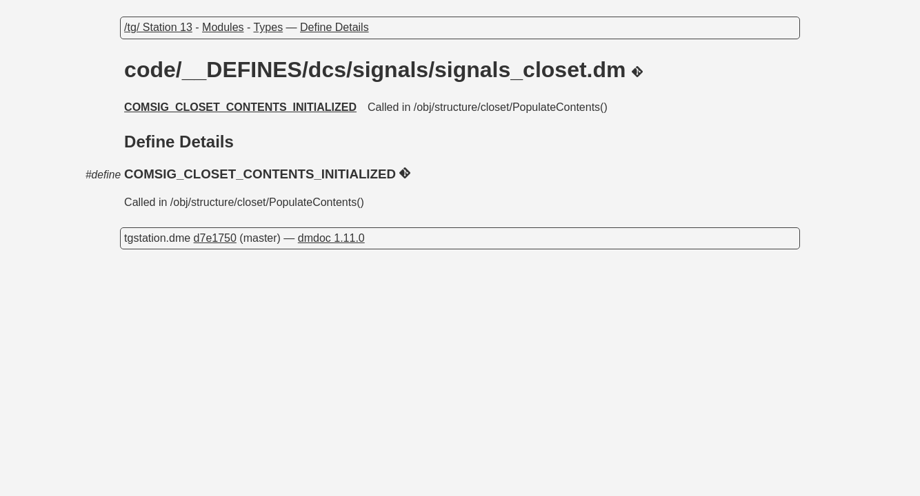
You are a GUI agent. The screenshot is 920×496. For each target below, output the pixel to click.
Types (268, 27)
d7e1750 (215, 238)
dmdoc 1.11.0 (331, 238)
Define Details (334, 27)
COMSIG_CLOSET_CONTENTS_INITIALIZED (240, 107)
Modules (222, 27)
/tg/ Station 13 (158, 27)
